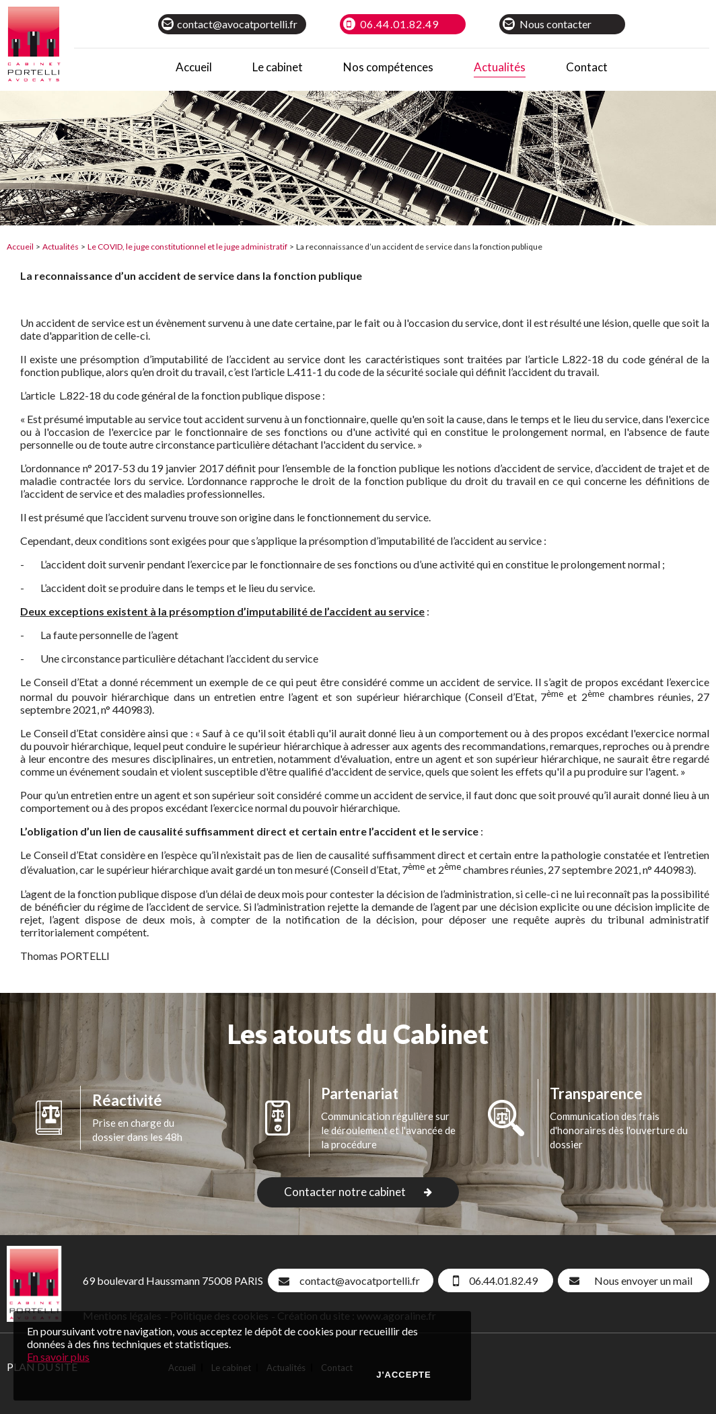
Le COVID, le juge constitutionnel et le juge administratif (187, 246)
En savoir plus (58, 1356)
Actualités (60, 246)
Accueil (20, 246)
